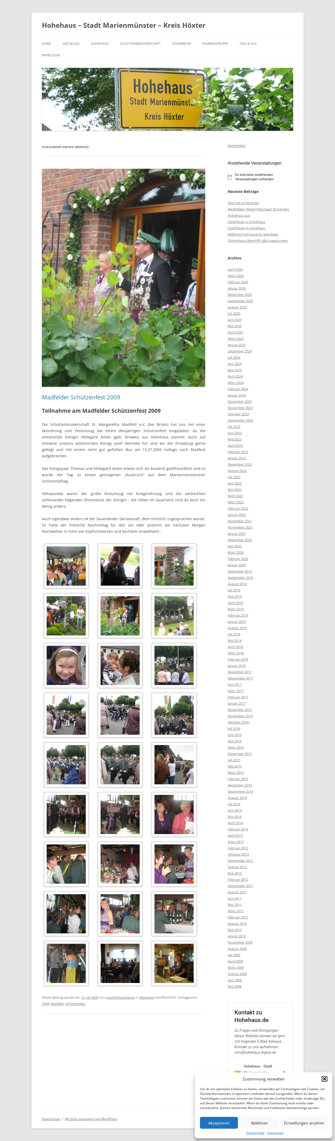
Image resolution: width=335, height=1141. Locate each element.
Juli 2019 (234, 590)
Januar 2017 (237, 703)
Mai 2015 (235, 766)
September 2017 (240, 678)
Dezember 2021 (240, 521)
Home (46, 43)
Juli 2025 (234, 313)
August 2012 (237, 867)
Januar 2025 (237, 345)
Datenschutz (255, 1132)
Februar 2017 (238, 697)
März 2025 (236, 338)
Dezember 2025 (240, 294)
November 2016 (240, 716)
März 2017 (236, 690)
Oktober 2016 (238, 722)
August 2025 (237, 307)
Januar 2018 (237, 665)
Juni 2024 (235, 363)
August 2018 (237, 628)
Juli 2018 (234, 634)
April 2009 (235, 961)
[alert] (260, 177)
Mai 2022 (235, 489)
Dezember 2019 (240, 571)
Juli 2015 (234, 760)
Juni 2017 (235, 684)
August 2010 (237, 923)
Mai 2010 (235, 929)
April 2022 (235, 495)
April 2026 (235, 269)
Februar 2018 (238, 659)
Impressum (275, 1132)
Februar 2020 (238, 558)
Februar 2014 (238, 829)
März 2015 (236, 772)
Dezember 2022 (240, 464)
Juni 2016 (235, 734)
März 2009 (236, 967)
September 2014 (240, 791)
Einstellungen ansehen (304, 1123)
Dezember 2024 (240, 351)
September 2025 (240, 300)
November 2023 (240, 407)
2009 (45, 1003)
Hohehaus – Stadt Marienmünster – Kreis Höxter (123, 25)
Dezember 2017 (240, 672)
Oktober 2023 (238, 414)
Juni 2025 (235, 319)
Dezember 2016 (240, 709)
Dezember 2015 (240, 753)
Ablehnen (259, 1123)
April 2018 (235, 646)
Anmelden (237, 145)
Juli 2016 (234, 728)
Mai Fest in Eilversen (243, 202)
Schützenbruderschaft (140, 43)
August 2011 (237, 892)
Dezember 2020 (240, 539)
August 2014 (237, 797)
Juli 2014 (234, 804)
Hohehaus (100, 43)
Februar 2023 (238, 451)
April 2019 (235, 602)
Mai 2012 (235, 873)
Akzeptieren (219, 1123)
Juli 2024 (234, 357)
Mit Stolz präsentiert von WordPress (91, 1119)
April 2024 (235, 376)
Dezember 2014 (240, 785)
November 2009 (240, 942)
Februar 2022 (238, 508)
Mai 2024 (235, 370)
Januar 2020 (237, 565)
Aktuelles (71, 43)
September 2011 (240, 885)
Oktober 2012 (238, 854)
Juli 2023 (234, 426)
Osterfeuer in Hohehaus (246, 221)
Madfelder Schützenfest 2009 (81, 397)
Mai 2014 (235, 816)
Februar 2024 (238, 389)
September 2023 (240, 420)
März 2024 (236, 382)
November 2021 (240, 527)
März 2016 (236, 747)
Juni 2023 (235, 433)
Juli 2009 (234, 955)
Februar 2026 (238, 282)
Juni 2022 (235, 483)
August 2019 (237, 584)
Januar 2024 (237, 395)
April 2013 (235, 835)
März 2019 (236, 609)
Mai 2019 (235, 596)
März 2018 (236, 653)
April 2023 (235, 445)
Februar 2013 (238, 848)
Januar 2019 (237, 621)
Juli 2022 (234, 477)
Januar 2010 (237, 936)
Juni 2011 (235, 898)
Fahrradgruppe (215, 43)
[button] (324, 1079)
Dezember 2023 (240, 401)
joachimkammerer (120, 997)
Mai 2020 (235, 546)
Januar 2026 (237, 288)
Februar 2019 (238, 615)
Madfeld (57, 1003)
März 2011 (236, 911)
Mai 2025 (235, 326)
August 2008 (237, 973)
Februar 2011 (238, 917)
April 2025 (235, 332)
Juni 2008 (235, 980)
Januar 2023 (237, 458)
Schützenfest (75, 1003)
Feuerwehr (181, 43)
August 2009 (237, 948)
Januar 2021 (237, 533)
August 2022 (237, 470)
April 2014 (235, 823)
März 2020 (236, 552)
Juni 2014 (235, 810)
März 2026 (236, 275)
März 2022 (236, 502)
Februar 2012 (238, 879)
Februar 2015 (238, 778)
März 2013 (236, 841)
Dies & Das (248, 43)
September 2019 (240, 577)
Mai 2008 (235, 986)
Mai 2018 (235, 640)
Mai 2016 (235, 741)
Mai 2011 (235, 904)
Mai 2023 (235, 439)
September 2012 (240, 860)
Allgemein (146, 997)
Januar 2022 (237, 514)
